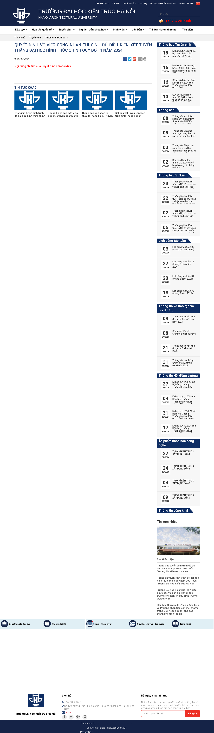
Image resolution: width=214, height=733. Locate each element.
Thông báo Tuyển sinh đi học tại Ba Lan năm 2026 (183, 348)
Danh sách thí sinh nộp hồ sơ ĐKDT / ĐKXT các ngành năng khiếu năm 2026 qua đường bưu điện (184, 70)
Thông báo (167, 110)
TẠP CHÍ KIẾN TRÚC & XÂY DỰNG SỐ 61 (183, 496)
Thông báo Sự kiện (172, 175)
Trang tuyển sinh (177, 20)
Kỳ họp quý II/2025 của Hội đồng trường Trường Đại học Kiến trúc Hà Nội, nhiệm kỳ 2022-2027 (183, 387)
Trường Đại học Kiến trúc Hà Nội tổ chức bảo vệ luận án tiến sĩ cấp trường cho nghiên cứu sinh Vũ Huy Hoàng (184, 201)
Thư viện (187, 29)
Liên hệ (142, 3)
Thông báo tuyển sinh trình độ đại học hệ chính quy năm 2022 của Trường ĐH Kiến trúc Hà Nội (177, 568)
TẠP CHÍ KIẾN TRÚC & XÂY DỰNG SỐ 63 (183, 467)
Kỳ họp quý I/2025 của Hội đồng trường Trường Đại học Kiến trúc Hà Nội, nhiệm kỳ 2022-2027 (183, 401)
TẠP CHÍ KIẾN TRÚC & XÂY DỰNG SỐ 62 (183, 482)
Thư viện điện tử (59, 621)
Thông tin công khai (173, 510)
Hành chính (186, 3)
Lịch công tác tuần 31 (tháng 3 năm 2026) (183, 277)
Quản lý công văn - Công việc (150, 621)
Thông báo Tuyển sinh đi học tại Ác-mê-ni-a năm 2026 (183, 319)
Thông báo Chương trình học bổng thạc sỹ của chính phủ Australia (184, 133)
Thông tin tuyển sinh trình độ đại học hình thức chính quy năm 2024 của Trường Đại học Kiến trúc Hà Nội (176, 580)
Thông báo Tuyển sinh (175, 45)
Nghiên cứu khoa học (93, 29)
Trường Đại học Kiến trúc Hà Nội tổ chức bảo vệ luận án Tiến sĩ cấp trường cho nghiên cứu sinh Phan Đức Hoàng (184, 230)
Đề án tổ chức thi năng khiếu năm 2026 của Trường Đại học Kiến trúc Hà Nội (183, 84)
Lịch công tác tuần (172, 241)
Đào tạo (21, 29)
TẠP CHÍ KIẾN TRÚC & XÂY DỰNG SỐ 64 (183, 452)
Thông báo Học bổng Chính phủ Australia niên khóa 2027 (183, 363)
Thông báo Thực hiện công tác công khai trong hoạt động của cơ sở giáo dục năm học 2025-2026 (184, 150)
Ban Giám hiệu (164, 559)
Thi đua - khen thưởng (162, 29)
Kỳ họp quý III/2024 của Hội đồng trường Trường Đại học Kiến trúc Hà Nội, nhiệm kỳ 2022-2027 (184, 430)
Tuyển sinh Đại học (55, 37)
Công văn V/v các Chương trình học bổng (184, 332)
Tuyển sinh (67, 29)
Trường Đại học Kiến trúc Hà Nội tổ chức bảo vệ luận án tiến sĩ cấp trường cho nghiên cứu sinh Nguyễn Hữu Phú (184, 186)
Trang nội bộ (185, 621)
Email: (68, 709)
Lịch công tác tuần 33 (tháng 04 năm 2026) (183, 248)
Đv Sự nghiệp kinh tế (162, 3)
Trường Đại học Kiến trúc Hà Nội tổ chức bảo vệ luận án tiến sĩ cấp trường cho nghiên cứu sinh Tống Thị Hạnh (184, 216)
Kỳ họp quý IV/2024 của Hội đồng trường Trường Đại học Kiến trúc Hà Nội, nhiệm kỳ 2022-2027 (184, 416)
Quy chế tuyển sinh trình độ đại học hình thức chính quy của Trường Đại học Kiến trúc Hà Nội (182, 99)
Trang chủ (102, 3)
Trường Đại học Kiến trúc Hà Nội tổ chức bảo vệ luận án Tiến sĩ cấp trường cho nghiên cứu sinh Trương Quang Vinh (178, 593)
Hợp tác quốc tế (43, 29)
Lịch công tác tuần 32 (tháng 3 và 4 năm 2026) (183, 264)
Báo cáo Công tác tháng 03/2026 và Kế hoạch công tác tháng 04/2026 (183, 164)
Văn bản (138, 29)
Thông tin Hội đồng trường (178, 376)
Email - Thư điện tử (102, 621)
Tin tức (116, 3)
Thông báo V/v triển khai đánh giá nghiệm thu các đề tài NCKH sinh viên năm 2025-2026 (183, 121)
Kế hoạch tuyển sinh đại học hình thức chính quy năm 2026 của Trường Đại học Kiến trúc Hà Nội (184, 56)
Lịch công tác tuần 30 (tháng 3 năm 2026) (183, 292)
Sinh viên (120, 29)
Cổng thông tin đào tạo (19, 621)
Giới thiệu (129, 3)
